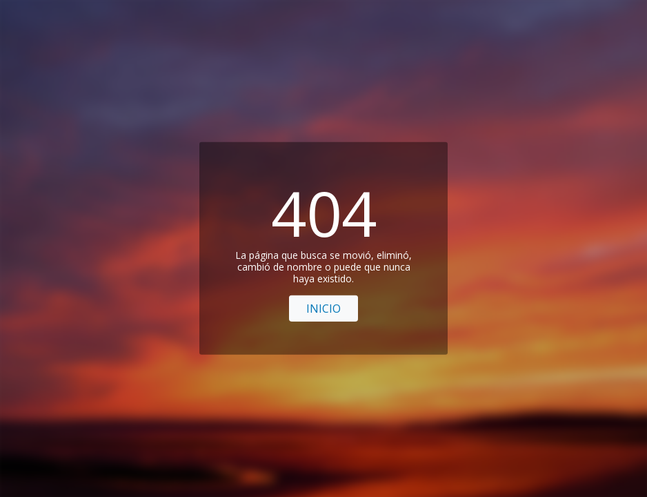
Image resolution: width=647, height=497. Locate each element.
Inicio (323, 308)
